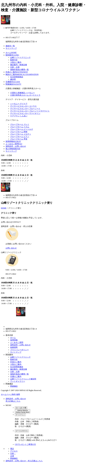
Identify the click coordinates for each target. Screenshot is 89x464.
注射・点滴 (14, 67)
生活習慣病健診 (16, 367)
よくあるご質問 (14, 144)
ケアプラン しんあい (18, 116)
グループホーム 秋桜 (18, 132)
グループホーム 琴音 (18, 139)
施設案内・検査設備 (18, 65)
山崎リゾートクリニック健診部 (23, 379)
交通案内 (13, 82)
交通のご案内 (15, 376)
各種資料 (14, 347)
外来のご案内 (17, 72)
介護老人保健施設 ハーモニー (22, 93)
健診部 (13, 79)
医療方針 (14, 60)
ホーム (11, 53)
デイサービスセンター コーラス (23, 106)
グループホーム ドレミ (19, 124)
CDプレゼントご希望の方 (25, 444)
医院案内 (12, 55)
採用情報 (13, 141)
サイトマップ (11, 151)
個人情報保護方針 (13, 149)
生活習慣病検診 (16, 77)
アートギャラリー (17, 381)
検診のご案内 (22, 74)
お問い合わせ (11, 248)
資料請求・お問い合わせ (16, 146)
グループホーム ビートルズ (21, 129)
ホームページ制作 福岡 (10, 394)
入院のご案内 (15, 62)
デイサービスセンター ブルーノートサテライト (30, 111)
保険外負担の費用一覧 (19, 70)
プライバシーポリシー (19, 350)
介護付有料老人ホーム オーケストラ (25, 95)
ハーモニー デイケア (18, 104)
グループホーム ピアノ (19, 137)
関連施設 (13, 84)
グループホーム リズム (19, 127)
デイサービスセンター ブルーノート (25, 109)
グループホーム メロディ (20, 134)
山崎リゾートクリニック (20, 57)
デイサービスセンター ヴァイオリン (25, 113)
